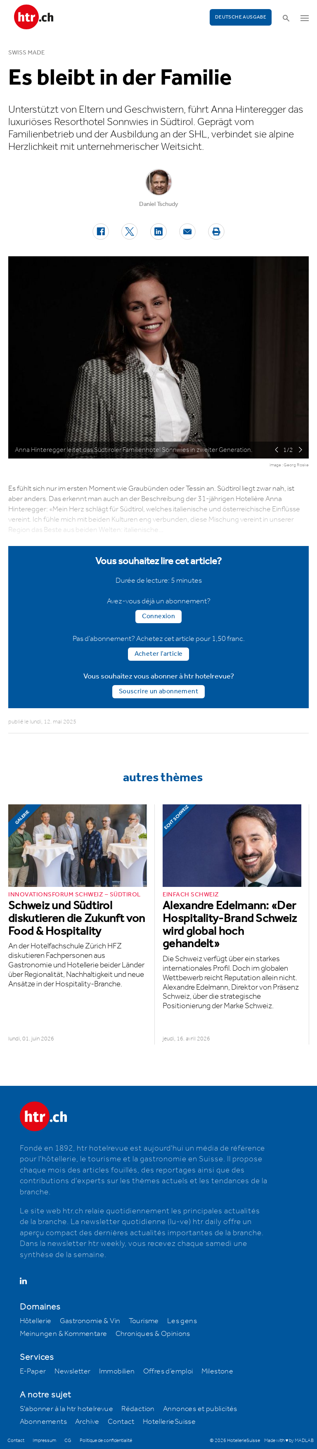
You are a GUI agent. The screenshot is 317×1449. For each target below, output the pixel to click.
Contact (121, 1422)
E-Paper (33, 1371)
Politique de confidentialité (106, 1440)
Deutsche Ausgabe (240, 17)
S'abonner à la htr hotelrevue (67, 1409)
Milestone (217, 1371)
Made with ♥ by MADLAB (289, 1440)
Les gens (182, 1321)
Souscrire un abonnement (158, 691)
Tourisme (144, 1321)
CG (67, 1440)
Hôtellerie (36, 1321)
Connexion (158, 616)
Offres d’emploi (168, 1371)
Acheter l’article (159, 654)
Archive (87, 1422)
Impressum (44, 1440)
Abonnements (43, 1422)
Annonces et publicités (200, 1409)
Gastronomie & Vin (90, 1321)
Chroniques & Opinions (153, 1334)
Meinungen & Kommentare (63, 1334)
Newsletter (72, 1371)
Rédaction (138, 1409)
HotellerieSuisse (169, 1422)
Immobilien (117, 1371)
